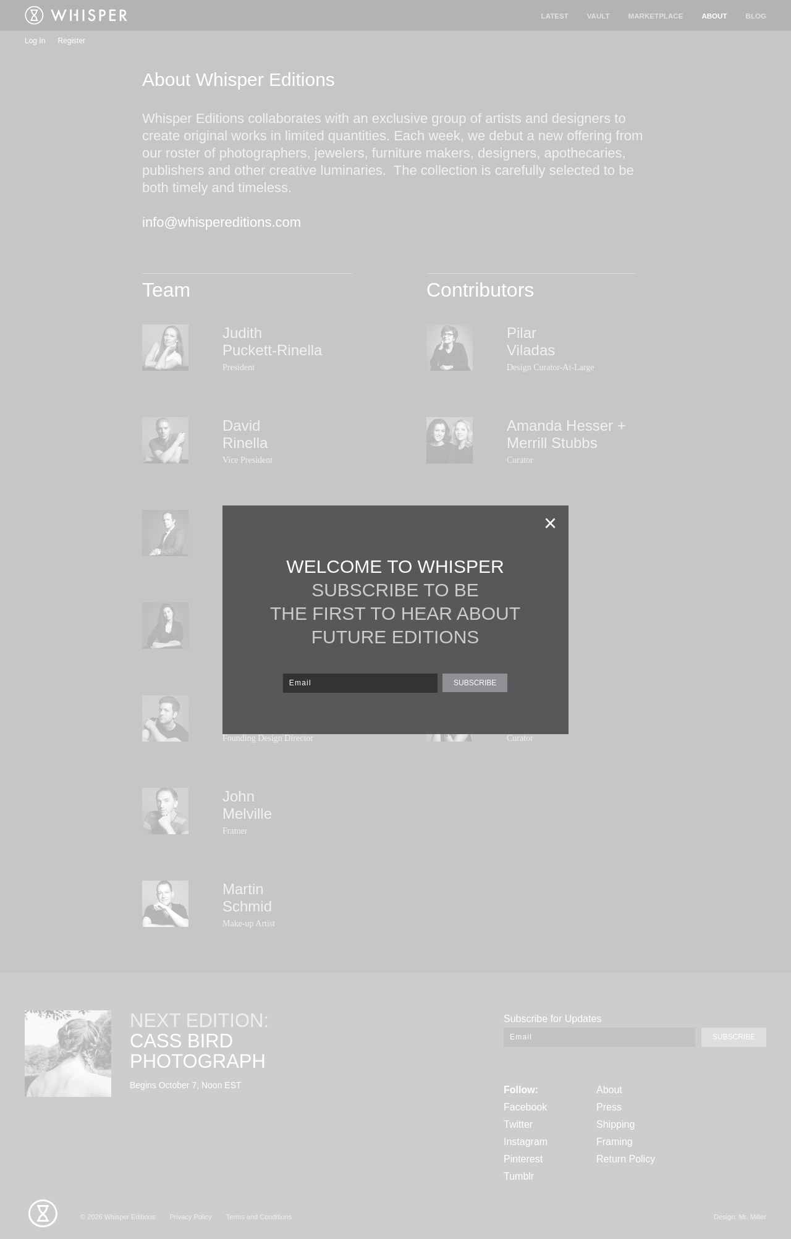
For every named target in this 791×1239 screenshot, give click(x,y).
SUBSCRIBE (475, 683)
